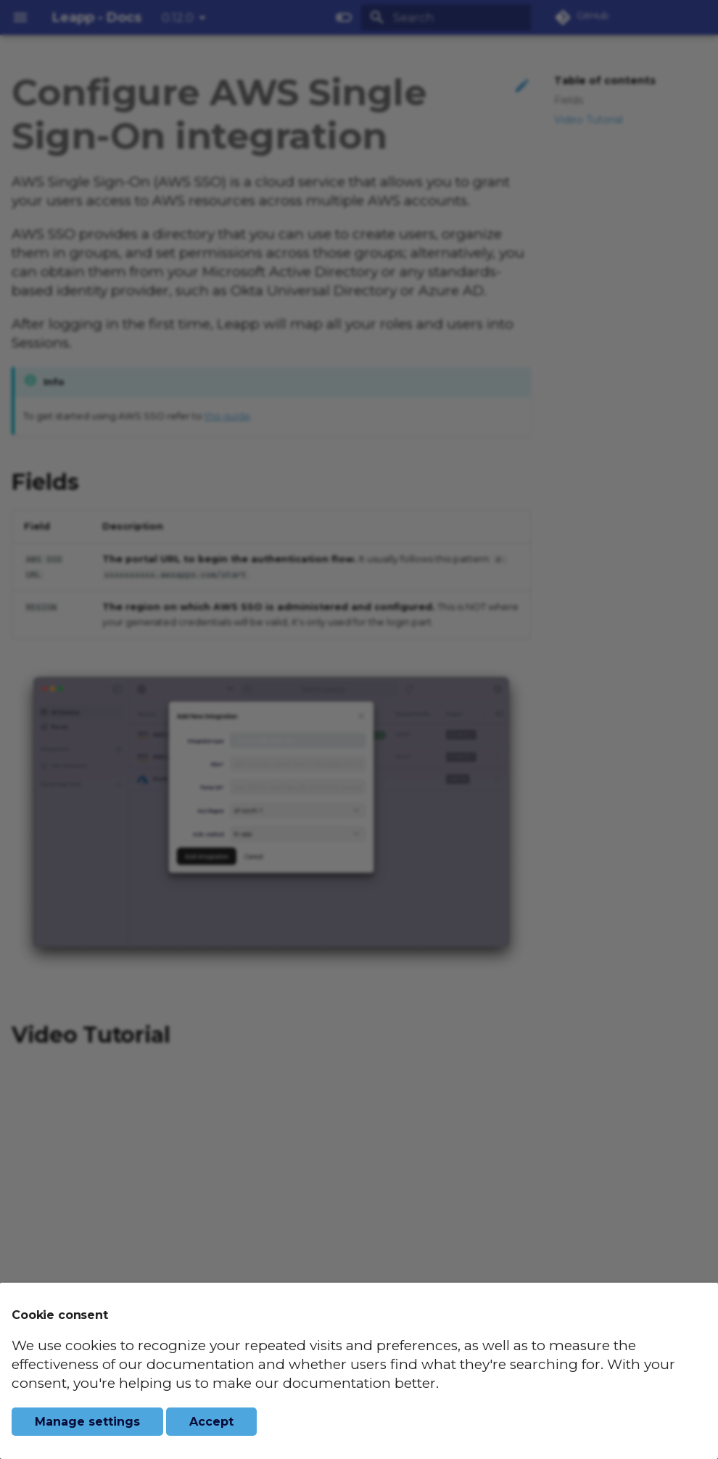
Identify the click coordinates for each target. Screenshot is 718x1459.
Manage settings (87, 1422)
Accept (211, 1422)
